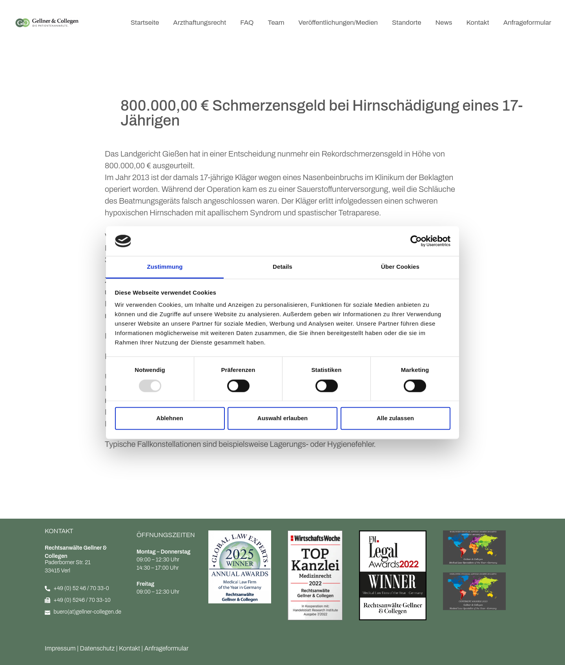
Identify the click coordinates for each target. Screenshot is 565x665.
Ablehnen (169, 418)
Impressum (60, 648)
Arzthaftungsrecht (199, 22)
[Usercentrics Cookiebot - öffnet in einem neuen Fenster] (416, 241)
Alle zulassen (395, 418)
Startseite (145, 22)
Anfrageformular (527, 22)
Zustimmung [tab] (165, 267)
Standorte (406, 22)
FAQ (246, 22)
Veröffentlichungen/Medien (338, 22)
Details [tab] (282, 267)
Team (276, 22)
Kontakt (477, 22)
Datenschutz (97, 648)
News (444, 22)
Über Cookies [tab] (400, 267)
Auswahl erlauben (282, 418)
